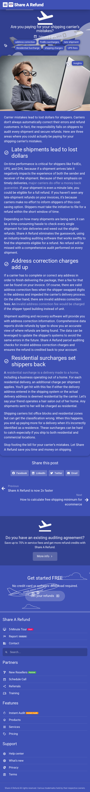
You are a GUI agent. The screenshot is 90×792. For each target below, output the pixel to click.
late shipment (71, 42)
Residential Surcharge (28, 48)
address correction (25, 42)
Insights (77, 63)
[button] (19, 473)
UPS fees (73, 48)
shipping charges (54, 48)
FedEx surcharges (49, 42)
